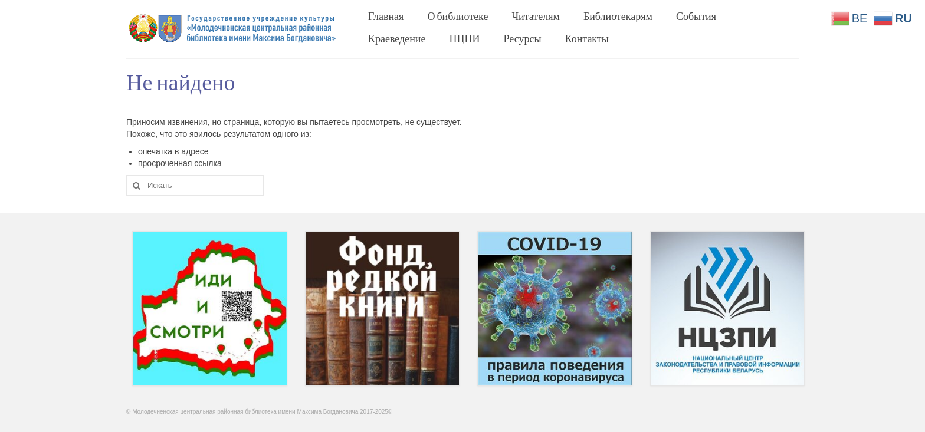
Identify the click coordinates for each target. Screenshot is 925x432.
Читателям (535, 15)
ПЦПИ (465, 38)
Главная (386, 15)
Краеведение (397, 38)
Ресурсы (523, 38)
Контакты (587, 38)
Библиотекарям (617, 15)
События (696, 15)
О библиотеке (457, 15)
